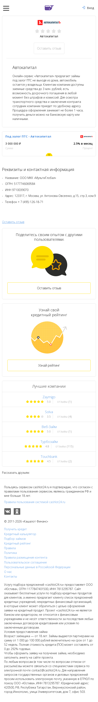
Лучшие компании (49, 386)
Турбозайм (49, 441)
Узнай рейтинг (49, 365)
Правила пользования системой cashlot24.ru (34, 502)
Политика (10, 553)
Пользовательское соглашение (25, 562)
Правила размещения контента (25, 557)
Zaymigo (49, 397)
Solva (49, 412)
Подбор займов (15, 539)
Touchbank (49, 456)
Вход (88, 8)
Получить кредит (15, 529)
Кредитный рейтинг (17, 543)
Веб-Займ (49, 426)
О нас (8, 572)
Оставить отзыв (49, 48)
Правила (10, 548)
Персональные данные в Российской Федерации (37, 567)
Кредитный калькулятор (20, 534)
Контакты (10, 576)
